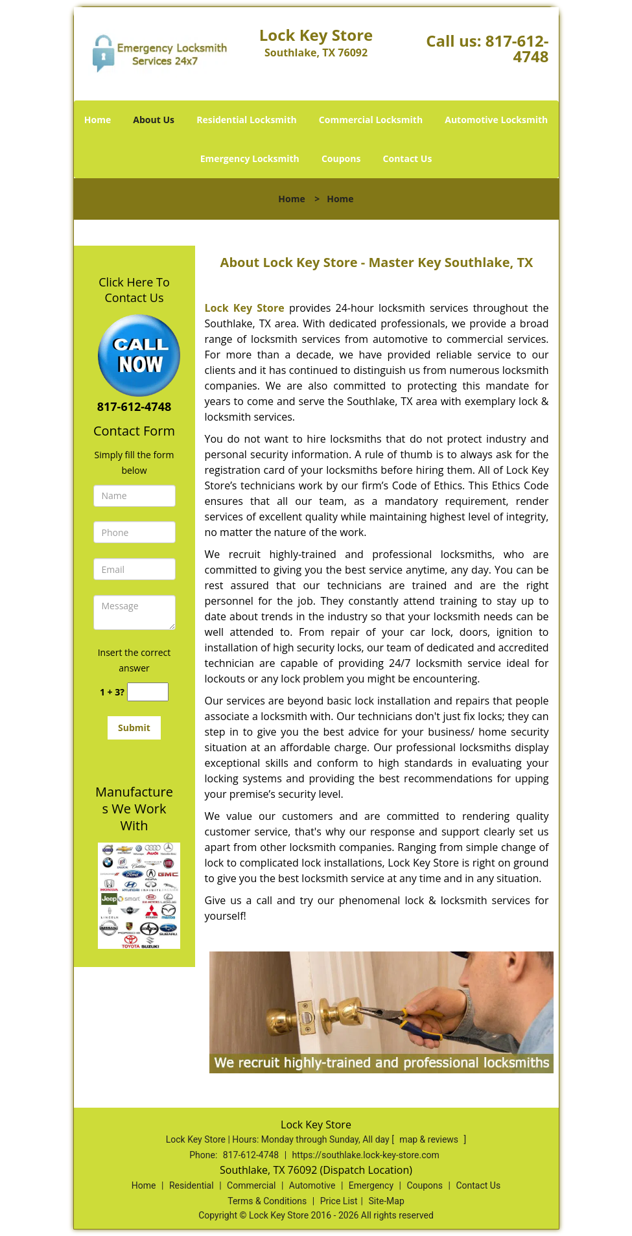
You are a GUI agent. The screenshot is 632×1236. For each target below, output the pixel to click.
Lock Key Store (245, 308)
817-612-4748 (517, 48)
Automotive (312, 1185)
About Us (153, 119)
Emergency (371, 1185)
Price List (339, 1201)
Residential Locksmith (246, 119)
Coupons (341, 158)
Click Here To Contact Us (134, 289)
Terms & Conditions (267, 1201)
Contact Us (407, 158)
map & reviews (429, 1139)
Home (97, 119)
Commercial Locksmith (371, 119)
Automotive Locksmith (496, 119)
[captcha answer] (148, 691)
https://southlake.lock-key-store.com (365, 1155)
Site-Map (386, 1201)
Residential (191, 1185)
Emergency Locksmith (249, 158)
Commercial (251, 1185)
